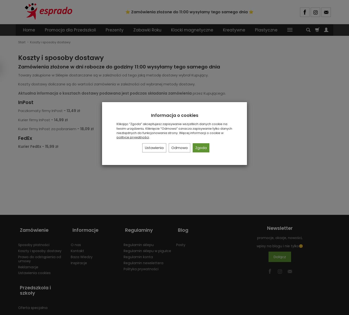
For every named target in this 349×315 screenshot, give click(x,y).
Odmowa (179, 147)
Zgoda (201, 147)
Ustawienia (154, 147)
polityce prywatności (133, 137)
